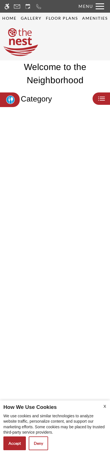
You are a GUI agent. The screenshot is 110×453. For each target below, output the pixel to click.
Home (9, 18)
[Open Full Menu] (90, 6)
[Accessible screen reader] (7, 6)
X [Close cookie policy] (105, 406)
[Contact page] (17, 6)
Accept (14, 443)
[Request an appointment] (27, 6)
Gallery (31, 18)
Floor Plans (62, 18)
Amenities (95, 18)
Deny (38, 443)
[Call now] (38, 6)
